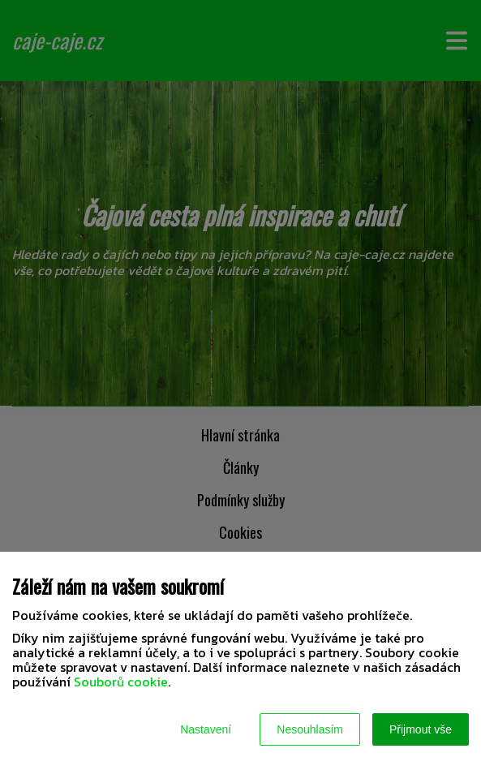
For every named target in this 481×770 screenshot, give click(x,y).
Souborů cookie (121, 681)
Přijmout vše (420, 729)
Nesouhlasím (310, 729)
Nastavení (205, 729)
